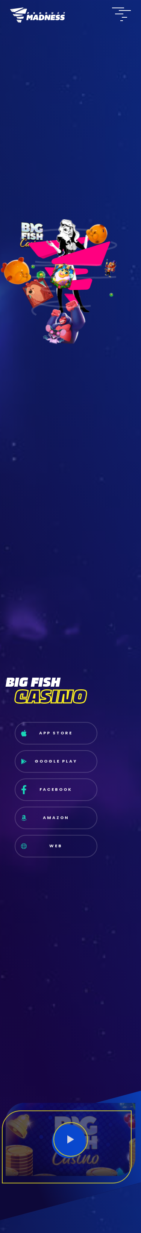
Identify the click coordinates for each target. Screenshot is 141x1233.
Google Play (49, 765)
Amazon (45, 822)
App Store (47, 737)
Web (42, 850)
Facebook (47, 793)
